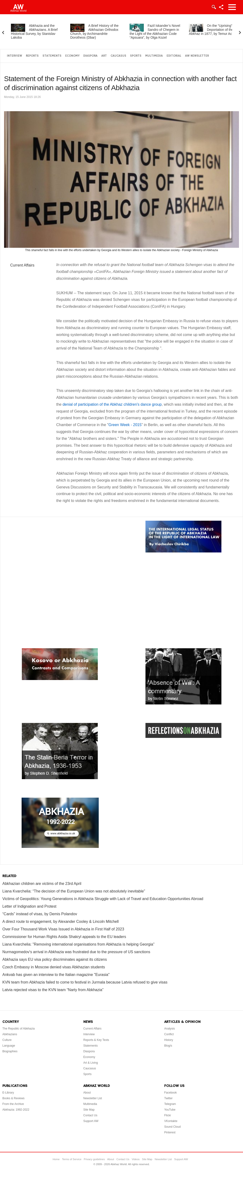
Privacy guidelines (94, 1159)
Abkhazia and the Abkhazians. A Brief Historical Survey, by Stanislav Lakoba (34, 31)
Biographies (9, 1051)
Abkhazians (9, 1034)
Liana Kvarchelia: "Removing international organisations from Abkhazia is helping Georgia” (78, 944)
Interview (14, 56)
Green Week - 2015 (124, 425)
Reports (32, 56)
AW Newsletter (197, 56)
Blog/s (168, 1045)
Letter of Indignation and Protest (29, 906)
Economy (72, 56)
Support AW (90, 1121)
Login (213, 7)
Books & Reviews (13, 1098)
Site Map (88, 1109)
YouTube (169, 1109)
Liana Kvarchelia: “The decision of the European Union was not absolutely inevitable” (73, 891)
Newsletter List (92, 1098)
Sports (135, 56)
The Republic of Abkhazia (18, 1028)
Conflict (169, 1034)
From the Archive (13, 1104)
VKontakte (170, 1121)
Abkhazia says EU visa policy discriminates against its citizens (54, 959)
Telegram (170, 1104)
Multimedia (154, 56)
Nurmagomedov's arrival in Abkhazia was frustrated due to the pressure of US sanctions (76, 952)
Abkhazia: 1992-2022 (15, 1109)
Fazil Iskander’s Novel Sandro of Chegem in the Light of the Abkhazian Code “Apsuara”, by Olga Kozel (155, 31)
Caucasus (118, 56)
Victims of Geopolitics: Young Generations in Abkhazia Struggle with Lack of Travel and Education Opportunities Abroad (102, 899)
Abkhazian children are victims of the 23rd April (41, 884)
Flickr (167, 1115)
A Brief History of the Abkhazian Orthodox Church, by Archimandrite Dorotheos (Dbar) (94, 31)
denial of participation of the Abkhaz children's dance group (112, 404)
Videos (136, 1159)
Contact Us (90, 1115)
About (87, 1092)
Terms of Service (71, 1159)
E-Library (8, 1092)
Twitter (168, 1098)
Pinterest (169, 1132)
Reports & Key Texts (96, 1040)
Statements (51, 56)
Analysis (169, 1028)
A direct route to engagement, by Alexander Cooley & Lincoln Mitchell (60, 922)
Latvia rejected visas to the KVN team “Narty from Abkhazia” (52, 990)
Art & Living (90, 1062)
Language (8, 1045)
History (168, 1040)
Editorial (174, 56)
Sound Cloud (172, 1126)
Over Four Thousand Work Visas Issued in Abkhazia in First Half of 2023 (63, 929)
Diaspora (90, 56)
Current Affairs (22, 265)
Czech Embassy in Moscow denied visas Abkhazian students (53, 967)
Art (104, 56)
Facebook (170, 1092)
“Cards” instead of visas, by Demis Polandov (39, 914)
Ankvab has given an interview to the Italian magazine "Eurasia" (56, 975)
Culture (7, 1040)
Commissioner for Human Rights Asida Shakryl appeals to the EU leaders (64, 937)
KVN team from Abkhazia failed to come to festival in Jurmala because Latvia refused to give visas (84, 982)
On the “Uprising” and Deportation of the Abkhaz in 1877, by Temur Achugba (215, 30)
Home (56, 1159)
